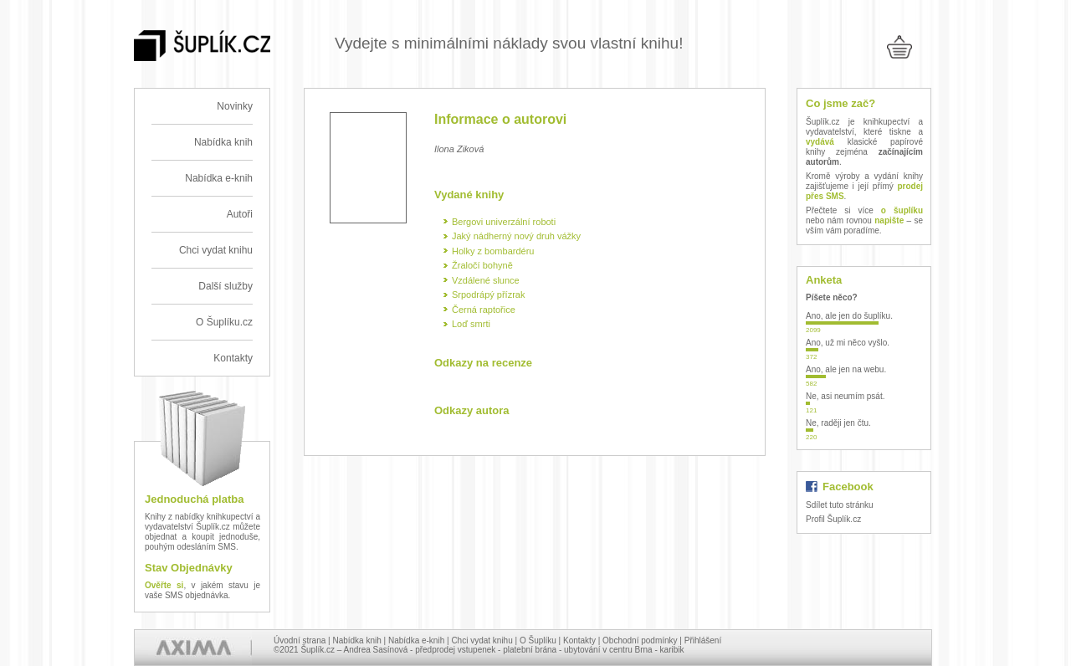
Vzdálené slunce (486, 280)
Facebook (848, 486)
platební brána (529, 649)
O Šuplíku (538, 640)
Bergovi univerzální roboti (504, 222)
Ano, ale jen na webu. (846, 369)
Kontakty (233, 358)
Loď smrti (471, 324)
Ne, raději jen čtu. (838, 423)
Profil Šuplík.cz (833, 519)
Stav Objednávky (189, 567)
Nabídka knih (223, 142)
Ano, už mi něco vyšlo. (847, 342)
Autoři (240, 214)
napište (889, 220)
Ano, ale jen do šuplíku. (849, 315)
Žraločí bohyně (482, 265)
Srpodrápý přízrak (488, 294)
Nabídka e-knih (219, 178)
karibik (672, 649)
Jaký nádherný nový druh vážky (516, 236)
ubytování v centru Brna (608, 649)
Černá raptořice (483, 310)
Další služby (225, 286)
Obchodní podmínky (640, 640)
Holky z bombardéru (493, 251)
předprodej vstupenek (455, 649)
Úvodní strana (299, 640)
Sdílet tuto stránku (840, 505)
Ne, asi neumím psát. (845, 396)
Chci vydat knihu (216, 250)
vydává (820, 141)
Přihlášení (702, 640)
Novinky (235, 106)
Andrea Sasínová (376, 649)
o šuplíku (902, 210)
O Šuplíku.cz (224, 322)
